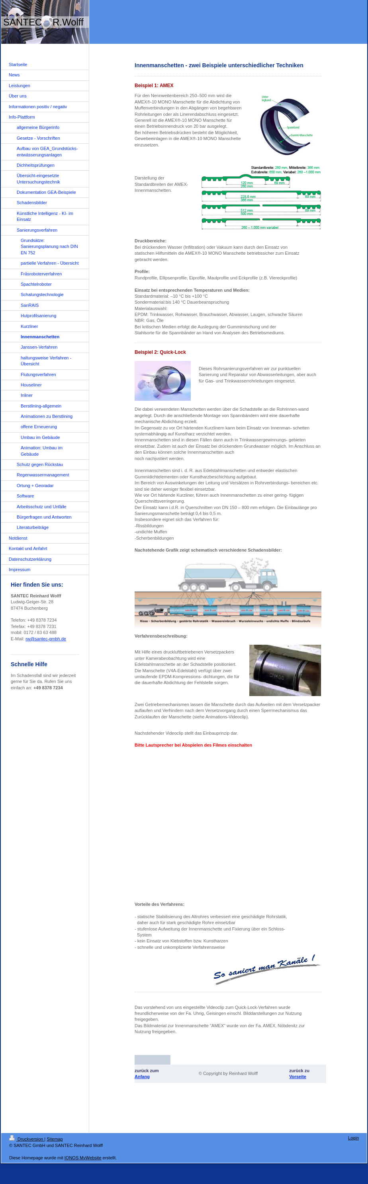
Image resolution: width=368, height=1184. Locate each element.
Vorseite (297, 1076)
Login (353, 1137)
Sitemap (55, 1139)
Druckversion (26, 1139)
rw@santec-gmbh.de (45, 638)
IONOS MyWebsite (83, 1157)
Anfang (142, 1076)
